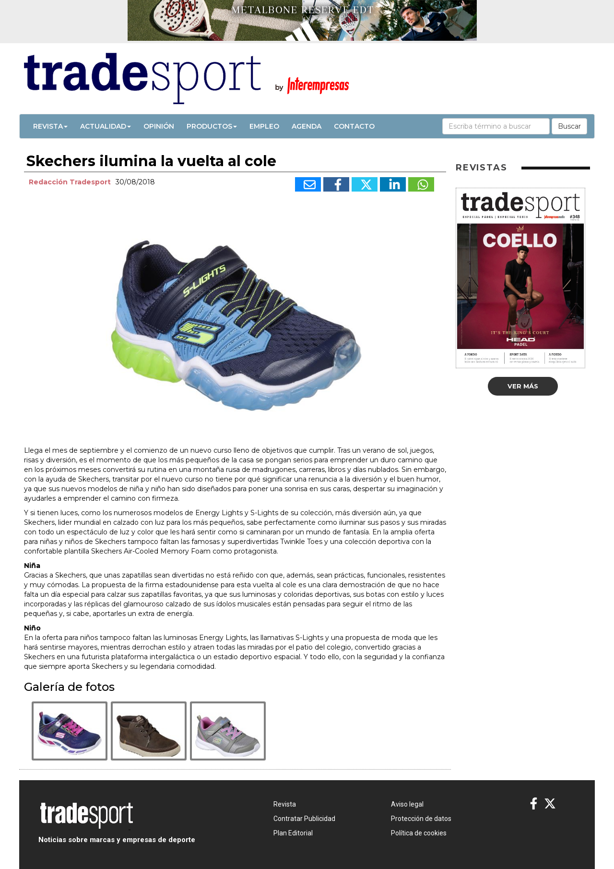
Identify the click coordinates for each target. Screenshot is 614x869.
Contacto (354, 126)
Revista (50, 126)
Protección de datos (421, 818)
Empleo (264, 126)
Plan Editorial (293, 833)
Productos (212, 126)
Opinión (158, 126)
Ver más (523, 386)
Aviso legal (407, 804)
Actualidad (105, 126)
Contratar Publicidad (304, 818)
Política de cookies (419, 833)
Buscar (569, 126)
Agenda (306, 126)
